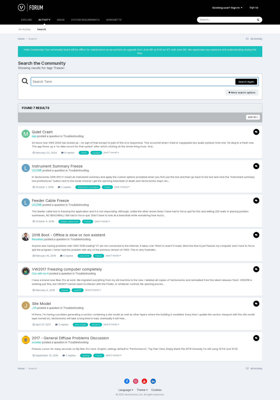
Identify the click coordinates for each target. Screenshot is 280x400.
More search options (242, 92)
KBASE (61, 19)
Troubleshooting (73, 136)
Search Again (246, 81)
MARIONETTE (114, 19)
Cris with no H (40, 273)
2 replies (64, 186)
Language (126, 389)
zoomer (36, 342)
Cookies (156, 389)
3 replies (61, 324)
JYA (34, 307)
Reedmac (38, 239)
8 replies (67, 152)
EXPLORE (26, 19)
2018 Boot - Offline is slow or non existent (68, 235)
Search (41, 29)
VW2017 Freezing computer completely (67, 269)
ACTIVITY (44, 21)
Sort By (253, 117)
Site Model (41, 303)
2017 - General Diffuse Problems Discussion (70, 338)
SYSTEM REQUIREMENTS (85, 19)
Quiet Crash (42, 132)
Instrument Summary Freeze (57, 166)
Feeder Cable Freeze (50, 200)
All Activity (24, 29)
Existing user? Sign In (227, 7)
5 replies (66, 255)
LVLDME (37, 170)
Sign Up (254, 7)
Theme (142, 389)
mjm (34, 136)
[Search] (215, 20)
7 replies (69, 355)
